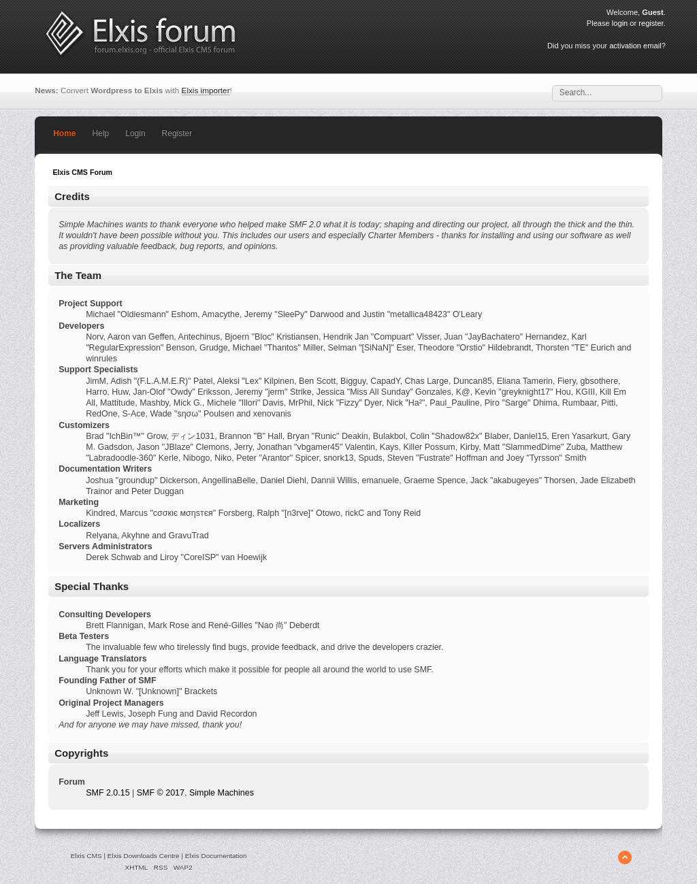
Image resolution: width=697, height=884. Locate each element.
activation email (635, 46)
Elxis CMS (86, 856)
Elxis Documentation (216, 856)
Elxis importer (206, 90)
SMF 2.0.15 (107, 793)
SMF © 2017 (160, 793)
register (650, 23)
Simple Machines (221, 793)
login (620, 23)
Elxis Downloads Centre (144, 856)
